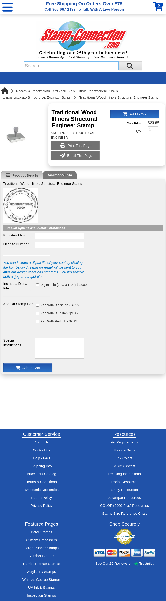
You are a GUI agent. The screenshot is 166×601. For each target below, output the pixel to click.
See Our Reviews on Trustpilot (124, 563)
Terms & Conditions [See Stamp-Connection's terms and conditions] (41, 482)
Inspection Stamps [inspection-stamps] (41, 595)
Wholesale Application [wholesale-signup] (41, 490)
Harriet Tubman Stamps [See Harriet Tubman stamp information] (41, 564)
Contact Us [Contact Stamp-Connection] (41, 450)
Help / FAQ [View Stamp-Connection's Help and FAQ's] (41, 458)
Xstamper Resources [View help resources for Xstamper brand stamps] (124, 498)
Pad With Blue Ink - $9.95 (59, 313)
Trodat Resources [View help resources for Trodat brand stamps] (124, 482)
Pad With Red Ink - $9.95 (59, 321)
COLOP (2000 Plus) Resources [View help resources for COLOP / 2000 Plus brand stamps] (124, 505)
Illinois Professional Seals (96, 91)
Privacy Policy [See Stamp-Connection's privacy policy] (41, 505)
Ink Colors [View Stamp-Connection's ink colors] (124, 458)
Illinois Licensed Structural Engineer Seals (36, 97)
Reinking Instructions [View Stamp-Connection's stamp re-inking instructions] (124, 474)
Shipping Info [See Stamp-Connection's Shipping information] (41, 466)
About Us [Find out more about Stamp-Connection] (41, 442)
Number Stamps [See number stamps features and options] (41, 556)
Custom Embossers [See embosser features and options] (41, 540)
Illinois (69, 91)
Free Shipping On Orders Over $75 (84, 6)
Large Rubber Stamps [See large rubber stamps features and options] (41, 548)
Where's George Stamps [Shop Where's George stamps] (41, 579)
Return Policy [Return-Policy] (41, 498)
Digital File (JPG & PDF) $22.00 (64, 285)
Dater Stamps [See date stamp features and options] (41, 532)
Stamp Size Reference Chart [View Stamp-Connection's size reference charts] (124, 513)
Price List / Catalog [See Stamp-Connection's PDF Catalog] (41, 474)
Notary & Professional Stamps (40, 91)
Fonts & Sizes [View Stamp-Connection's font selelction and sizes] (124, 450)
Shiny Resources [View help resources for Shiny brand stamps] (124, 490)
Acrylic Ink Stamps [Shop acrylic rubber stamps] (41, 572)
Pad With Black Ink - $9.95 (60, 305)
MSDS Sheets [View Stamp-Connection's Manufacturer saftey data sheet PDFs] (124, 466)
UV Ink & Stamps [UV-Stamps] (41, 587)
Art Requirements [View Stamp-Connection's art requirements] (124, 442)
